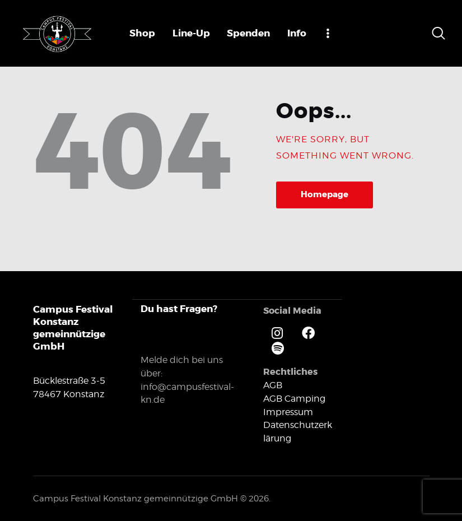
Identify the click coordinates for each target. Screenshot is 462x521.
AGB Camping (294, 398)
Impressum (288, 411)
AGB (272, 384)
